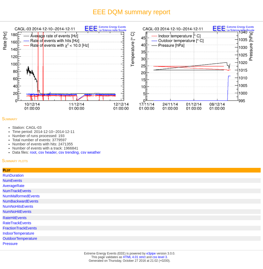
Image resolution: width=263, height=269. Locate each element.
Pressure (10, 244)
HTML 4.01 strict (134, 257)
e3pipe (151, 253)
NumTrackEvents (17, 191)
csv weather (91, 152)
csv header (47, 152)
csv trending (69, 152)
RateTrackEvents (17, 223)
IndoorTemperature (18, 233)
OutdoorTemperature (20, 238)
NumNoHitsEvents (18, 206)
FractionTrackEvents (20, 228)
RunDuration (13, 175)
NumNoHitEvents (17, 212)
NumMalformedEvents (21, 196)
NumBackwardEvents (21, 201)
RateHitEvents (15, 218)
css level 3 (159, 257)
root (33, 152)
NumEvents (12, 180)
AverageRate (14, 186)
